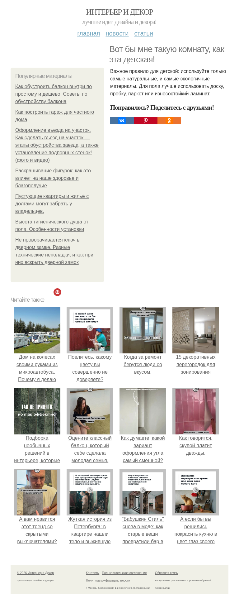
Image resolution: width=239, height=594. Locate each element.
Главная (88, 33)
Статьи (143, 33)
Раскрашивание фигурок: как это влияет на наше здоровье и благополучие (53, 178)
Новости (117, 33)
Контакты (92, 573)
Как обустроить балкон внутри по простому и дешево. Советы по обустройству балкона (53, 94)
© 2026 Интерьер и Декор (35, 573)
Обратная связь (166, 573)
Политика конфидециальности (108, 580)
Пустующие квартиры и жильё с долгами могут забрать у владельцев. (52, 204)
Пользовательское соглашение (124, 573)
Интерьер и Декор (119, 12)
